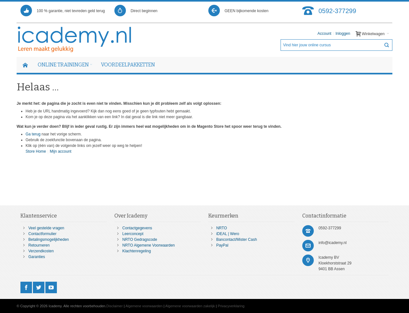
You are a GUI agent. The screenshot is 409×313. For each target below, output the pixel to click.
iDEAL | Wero (227, 234)
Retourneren (39, 245)
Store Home (36, 151)
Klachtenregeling (136, 251)
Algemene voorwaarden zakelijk (190, 306)
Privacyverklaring (231, 306)
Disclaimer (114, 306)
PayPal (222, 245)
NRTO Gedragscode (139, 239)
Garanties (36, 257)
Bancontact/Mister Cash (236, 239)
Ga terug (33, 134)
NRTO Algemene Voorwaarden (148, 245)
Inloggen (343, 33)
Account (324, 33)
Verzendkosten (41, 251)
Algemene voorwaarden (144, 306)
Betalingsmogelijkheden (48, 239)
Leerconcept (132, 234)
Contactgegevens (137, 228)
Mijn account (60, 151)
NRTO (221, 228)
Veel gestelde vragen (46, 228)
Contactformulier (42, 234)
